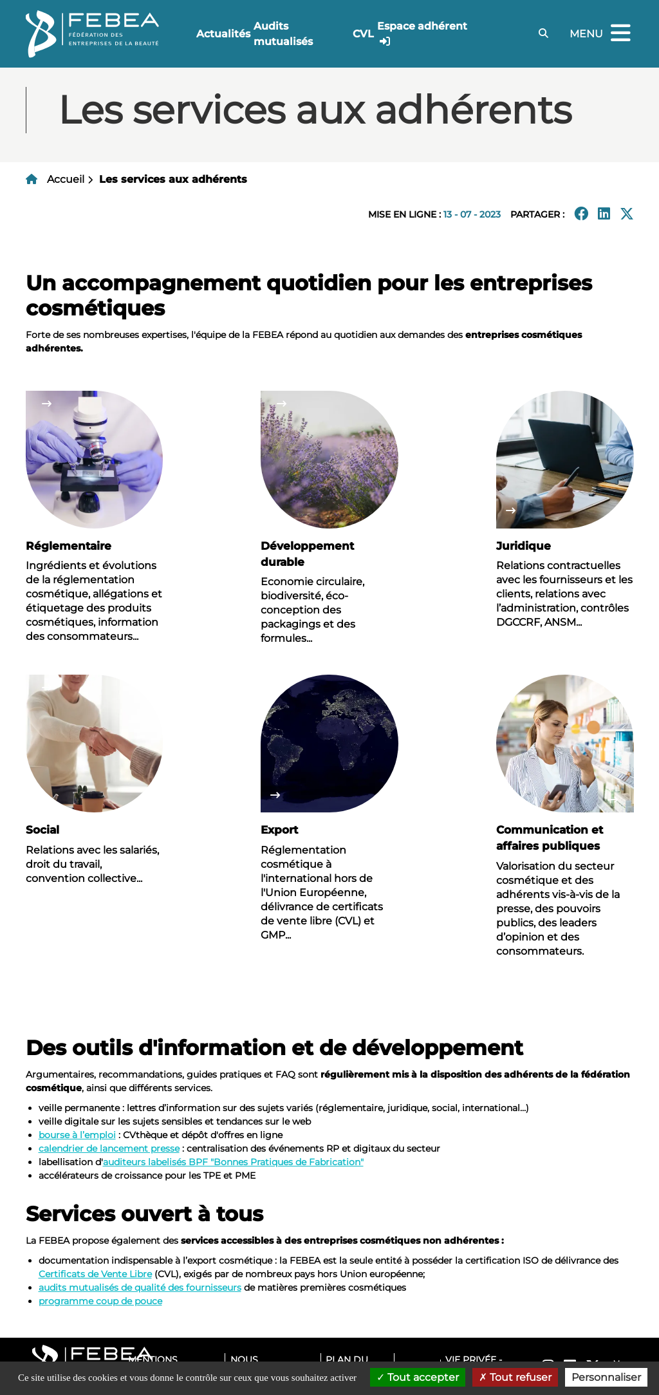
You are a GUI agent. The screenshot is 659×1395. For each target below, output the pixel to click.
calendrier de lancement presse (109, 1148)
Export (279, 829)
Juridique (523, 545)
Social (42, 829)
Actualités (223, 34)
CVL (363, 34)
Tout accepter (417, 1377)
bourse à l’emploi (77, 1135)
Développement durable (307, 553)
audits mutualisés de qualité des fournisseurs (140, 1287)
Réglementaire (68, 545)
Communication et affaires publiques (549, 837)
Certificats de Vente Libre (95, 1274)
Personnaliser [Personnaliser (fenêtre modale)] (606, 1377)
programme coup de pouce (100, 1301)
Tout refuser (515, 1377)
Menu (602, 34)
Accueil (65, 179)
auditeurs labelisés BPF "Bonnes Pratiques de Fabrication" (233, 1162)
